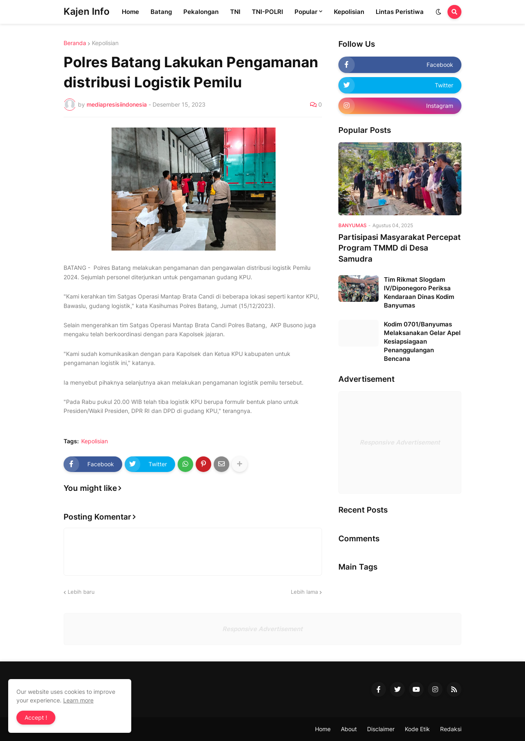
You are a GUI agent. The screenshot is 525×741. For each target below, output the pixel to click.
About (349, 728)
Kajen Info (87, 11)
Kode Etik (417, 728)
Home (323, 728)
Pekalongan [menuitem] (201, 12)
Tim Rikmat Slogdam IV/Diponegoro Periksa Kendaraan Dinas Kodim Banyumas (419, 292)
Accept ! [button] (36, 717)
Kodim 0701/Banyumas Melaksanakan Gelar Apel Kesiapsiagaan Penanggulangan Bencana (422, 341)
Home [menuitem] (130, 12)
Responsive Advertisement (400, 442)
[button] (438, 12)
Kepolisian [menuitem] (349, 12)
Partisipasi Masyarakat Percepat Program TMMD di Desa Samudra (399, 248)
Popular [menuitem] (305, 12)
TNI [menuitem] (235, 12)
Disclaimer (381, 728)
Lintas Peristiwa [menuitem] (400, 12)
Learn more (78, 700)
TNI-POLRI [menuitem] (267, 12)
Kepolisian (105, 43)
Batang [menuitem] (161, 12)
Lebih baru (81, 591)
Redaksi (450, 728)
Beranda (75, 43)
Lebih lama (304, 591)
